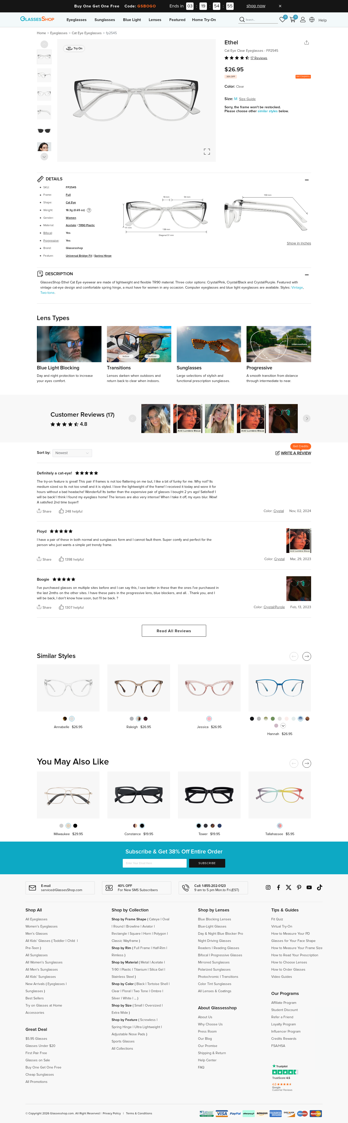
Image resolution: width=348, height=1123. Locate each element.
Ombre (156, 991)
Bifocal (47, 233)
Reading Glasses (226, 948)
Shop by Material (125, 962)
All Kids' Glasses (37, 941)
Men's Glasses (36, 933)
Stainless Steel (123, 977)
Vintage (297, 287)
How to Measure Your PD (290, 933)
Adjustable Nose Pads (128, 1034)
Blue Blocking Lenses (214, 919)
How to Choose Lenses (289, 962)
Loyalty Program (283, 1024)
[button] (306, 418)
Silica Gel (156, 969)
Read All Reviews (174, 631)
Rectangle (119, 933)
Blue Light (132, 20)
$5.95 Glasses (36, 1039)
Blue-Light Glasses (212, 926)
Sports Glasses (123, 1041)
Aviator (147, 926)
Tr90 (115, 969)
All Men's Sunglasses (41, 969)
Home (41, 33)
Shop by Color (123, 984)
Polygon (160, 933)
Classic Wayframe (125, 941)
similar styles (268, 111)
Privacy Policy (112, 1113)
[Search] (258, 20)
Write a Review (296, 453)
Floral (126, 991)
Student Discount (284, 1010)
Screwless (148, 1020)
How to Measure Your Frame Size (297, 948)
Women (71, 218)
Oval (165, 919)
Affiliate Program (283, 1003)
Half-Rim (159, 948)
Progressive (51, 240)
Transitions (230, 977)
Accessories (34, 1012)
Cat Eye (71, 202)
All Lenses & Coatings (214, 991)
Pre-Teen (32, 948)
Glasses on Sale (37, 1060)
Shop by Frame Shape (129, 919)
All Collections (122, 1048)
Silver (116, 998)
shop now (256, 6)
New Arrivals (35, 984)
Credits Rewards (284, 1039)
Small (138, 1005)
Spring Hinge (103, 255)
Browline (133, 926)
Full (68, 194)
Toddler (59, 941)
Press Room (207, 1031)
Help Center (207, 1060)
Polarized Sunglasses (214, 969)
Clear (116, 991)
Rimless (118, 955)
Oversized (153, 1005)
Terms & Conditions (139, 1113)
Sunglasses (105, 20)
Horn (147, 933)
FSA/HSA (278, 1046)
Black (140, 984)
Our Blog (205, 1039)
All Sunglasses (36, 955)
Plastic (126, 969)
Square (135, 933)
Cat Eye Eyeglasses (87, 33)
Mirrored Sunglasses (214, 962)
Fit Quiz (277, 919)
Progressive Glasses (226, 955)
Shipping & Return (212, 1053)
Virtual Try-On (281, 926)
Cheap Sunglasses (39, 1074)
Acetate (71, 225)
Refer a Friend (282, 1017)
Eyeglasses (77, 20)
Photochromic (208, 977)
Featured (177, 20)
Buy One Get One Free (43, 1067)
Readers (204, 948)
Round (118, 926)
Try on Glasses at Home (43, 1005)
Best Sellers (34, 998)
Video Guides (281, 977)
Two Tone (140, 991)
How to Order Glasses (288, 969)
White (127, 998)
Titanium (140, 969)
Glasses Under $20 (40, 1046)
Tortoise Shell (157, 984)
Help (323, 20)
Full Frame (142, 948)
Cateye (154, 919)
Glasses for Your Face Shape (293, 941)
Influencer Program (285, 1031)
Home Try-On (204, 20)
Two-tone (47, 293)
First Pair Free (36, 1053)
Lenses (155, 20)
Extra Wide (120, 1012)
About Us (205, 1017)
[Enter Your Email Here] (155, 863)
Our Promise (207, 1046)
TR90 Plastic (86, 225)
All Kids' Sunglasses (40, 977)
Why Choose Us (210, 1024)
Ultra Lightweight (147, 1027)
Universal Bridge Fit (79, 255)
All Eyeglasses (36, 919)
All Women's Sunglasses (44, 962)
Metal (145, 962)
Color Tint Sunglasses (214, 984)
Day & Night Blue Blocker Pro (220, 933)
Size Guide (247, 99)
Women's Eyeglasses (41, 926)
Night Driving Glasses (214, 941)
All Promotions (36, 1082)
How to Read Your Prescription (294, 955)
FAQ (201, 1067)
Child (71, 941)
